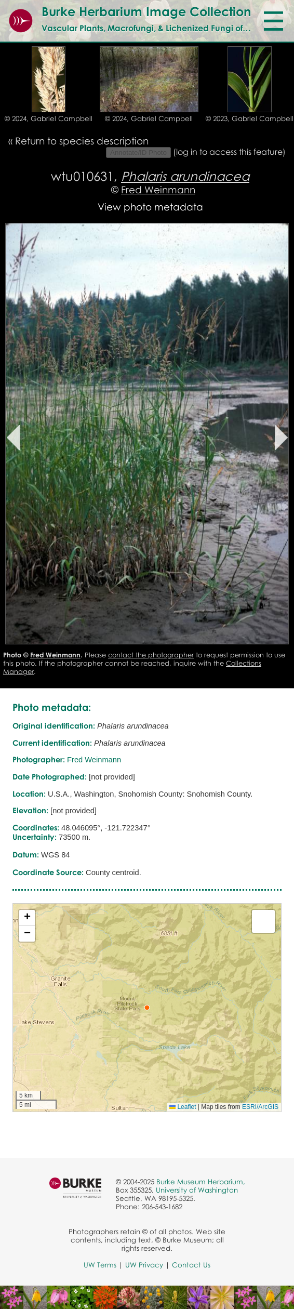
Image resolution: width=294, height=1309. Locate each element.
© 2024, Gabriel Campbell (48, 118)
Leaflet (182, 1106)
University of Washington (197, 1190)
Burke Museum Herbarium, (200, 1182)
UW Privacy (144, 1265)
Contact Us (191, 1265)
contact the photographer (151, 655)
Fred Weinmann (158, 189)
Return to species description (82, 141)
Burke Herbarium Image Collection (146, 11)
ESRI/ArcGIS (260, 1106)
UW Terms (100, 1265)
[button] (147, 1007)
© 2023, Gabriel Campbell (249, 118)
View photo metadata (150, 207)
